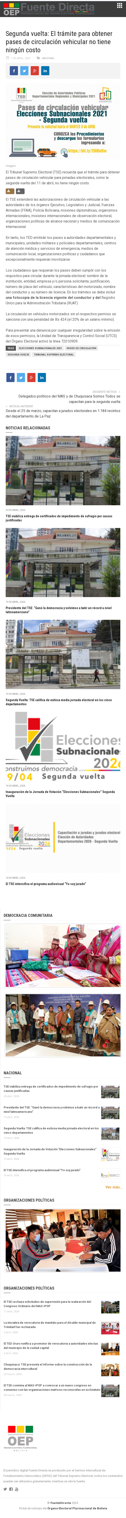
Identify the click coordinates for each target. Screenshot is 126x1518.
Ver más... (114, 1187)
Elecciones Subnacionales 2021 (40, 348)
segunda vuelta (18, 354)
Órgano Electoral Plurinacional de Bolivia (77, 1508)
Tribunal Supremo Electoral (54, 354)
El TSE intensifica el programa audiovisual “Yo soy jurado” (46, 884)
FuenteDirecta (60, 1503)
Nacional (48, 58)
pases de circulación (81, 348)
